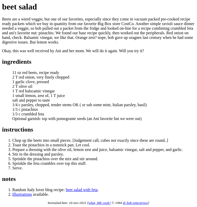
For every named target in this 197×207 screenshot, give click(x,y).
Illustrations (22, 194)
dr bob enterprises (135, 203)
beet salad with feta (81, 190)
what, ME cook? (99, 203)
